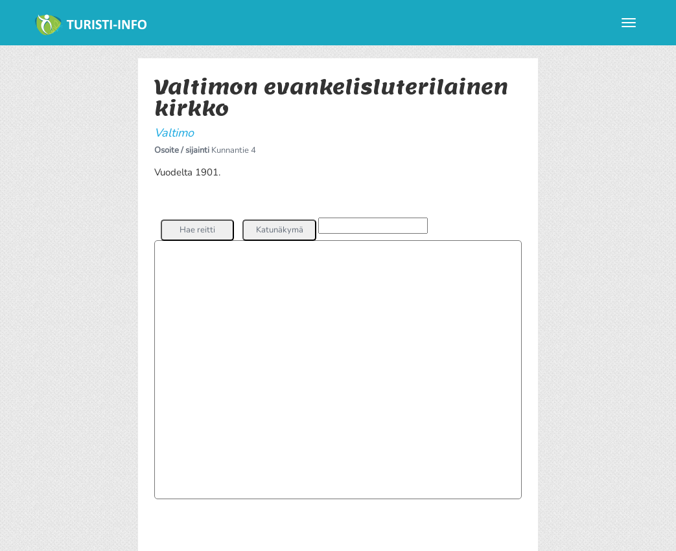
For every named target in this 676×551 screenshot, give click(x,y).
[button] (197, 229)
